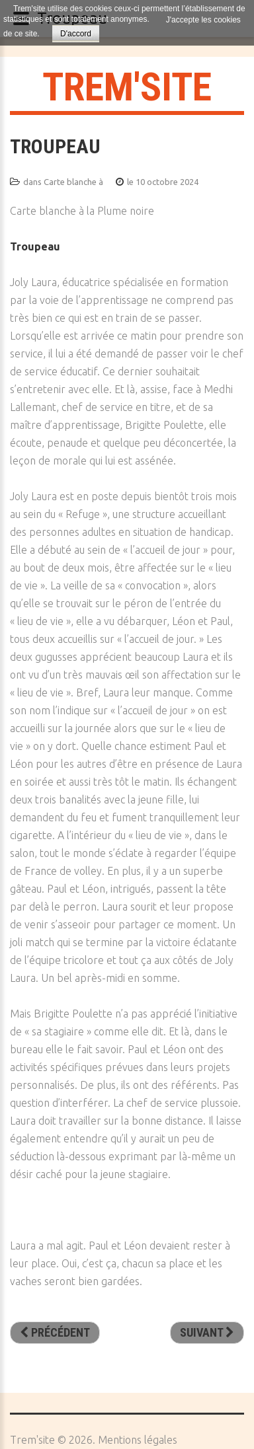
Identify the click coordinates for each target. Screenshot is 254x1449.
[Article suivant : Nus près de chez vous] (207, 1332)
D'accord (75, 33)
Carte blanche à (73, 181)
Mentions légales (137, 1440)
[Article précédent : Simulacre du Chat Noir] (55, 1332)
